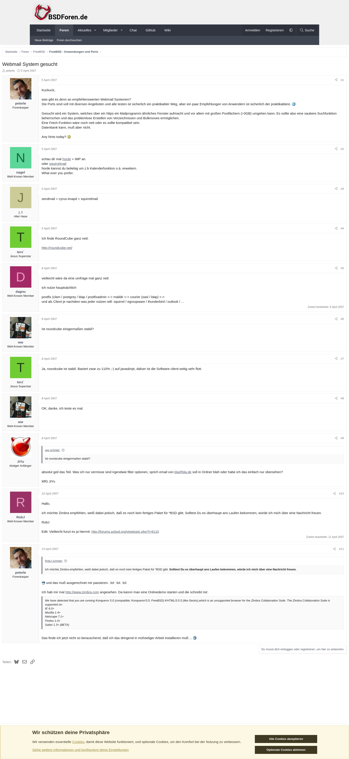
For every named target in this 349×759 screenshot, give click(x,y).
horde (97, 165)
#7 (311, 364)
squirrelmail (88, 169)
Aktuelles (84, 30)
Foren (64, 30)
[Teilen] (305, 81)
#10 (310, 504)
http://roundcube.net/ (88, 253)
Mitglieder (110, 30)
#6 (311, 324)
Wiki (167, 30)
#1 (311, 81)
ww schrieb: (83, 456)
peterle (41, 71)
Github (150, 30)
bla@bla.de (213, 478)
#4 (311, 234)
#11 (310, 564)
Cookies (78, 742)
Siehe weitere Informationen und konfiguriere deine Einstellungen (80, 750)
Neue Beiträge (44, 40)
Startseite (44, 30)
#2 (311, 154)
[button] (95, 30)
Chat (133, 30)
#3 (311, 194)
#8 (311, 404)
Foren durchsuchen (69, 40)
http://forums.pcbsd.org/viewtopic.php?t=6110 (156, 547)
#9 (311, 444)
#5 (311, 274)
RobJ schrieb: (84, 576)
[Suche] (307, 30)
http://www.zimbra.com (113, 611)
